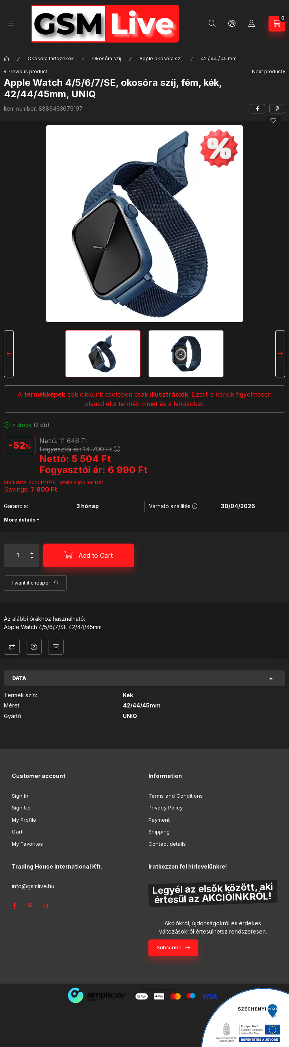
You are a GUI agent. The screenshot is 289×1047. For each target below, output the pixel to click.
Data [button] (19, 678)
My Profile (24, 820)
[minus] (32, 557)
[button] (144, 223)
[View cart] (277, 24)
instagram (46, 906)
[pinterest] (277, 108)
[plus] (32, 553)
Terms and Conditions (175, 796)
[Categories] (11, 24)
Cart (17, 831)
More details (19, 520)
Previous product (27, 71)
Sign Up (21, 807)
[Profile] (251, 24)
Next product (267, 71)
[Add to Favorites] (273, 120)
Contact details (167, 844)
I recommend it (56, 647)
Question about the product (34, 647)
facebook (14, 906)
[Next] (280, 353)
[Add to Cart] (88, 555)
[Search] (212, 24)
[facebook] (257, 108)
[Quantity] (18, 555)
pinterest (30, 906)
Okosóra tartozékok (51, 58)
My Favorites (27, 844)
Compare (12, 647)
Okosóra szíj (106, 58)
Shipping (159, 831)
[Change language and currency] (232, 24)
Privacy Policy (165, 807)
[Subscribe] (35, 583)
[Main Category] (6, 58)
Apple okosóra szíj (161, 58)
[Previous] (9, 353)
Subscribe (169, 947)
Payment (159, 820)
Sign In (20, 796)
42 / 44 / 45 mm (219, 58)
